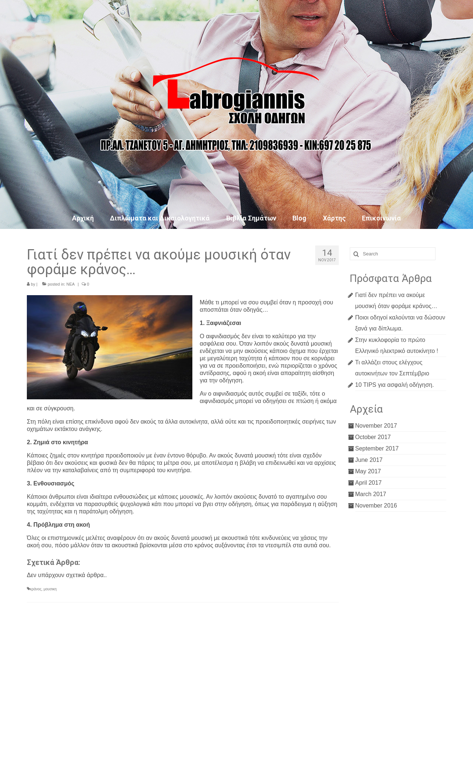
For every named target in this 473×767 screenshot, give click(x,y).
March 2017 (371, 494)
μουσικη (50, 589)
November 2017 (376, 426)
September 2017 (377, 448)
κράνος (36, 589)
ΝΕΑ (70, 284)
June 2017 (369, 460)
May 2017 (368, 471)
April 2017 (368, 483)
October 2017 (373, 437)
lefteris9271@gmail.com (77, 734)
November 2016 (376, 505)
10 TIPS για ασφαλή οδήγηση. (394, 385)
